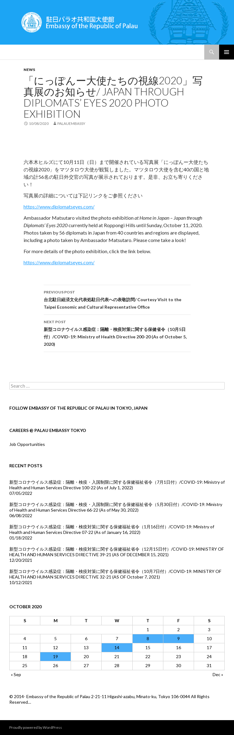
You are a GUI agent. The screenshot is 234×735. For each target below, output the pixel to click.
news (29, 69)
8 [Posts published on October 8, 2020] (148, 638)
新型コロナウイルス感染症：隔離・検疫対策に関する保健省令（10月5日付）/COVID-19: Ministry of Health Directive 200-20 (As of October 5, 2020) (117, 332)
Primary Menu (226, 52)
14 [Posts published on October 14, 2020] (116, 647)
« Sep (16, 674)
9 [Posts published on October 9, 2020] (178, 638)
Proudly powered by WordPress (35, 727)
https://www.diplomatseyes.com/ (59, 206)
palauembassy (71, 123)
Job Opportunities (27, 444)
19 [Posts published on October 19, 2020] (55, 656)
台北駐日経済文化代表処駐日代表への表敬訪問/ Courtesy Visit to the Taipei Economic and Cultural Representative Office (117, 299)
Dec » (218, 674)
